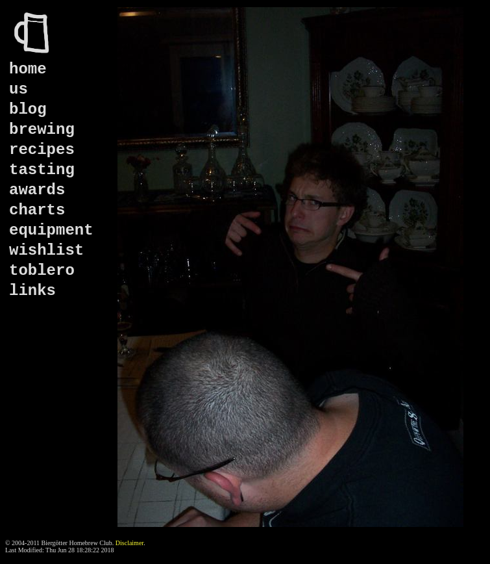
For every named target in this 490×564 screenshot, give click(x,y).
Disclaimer (129, 542)
